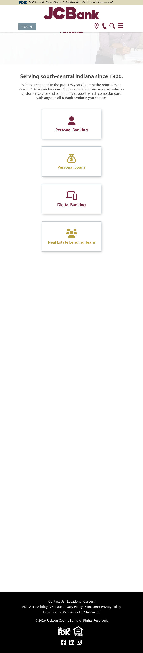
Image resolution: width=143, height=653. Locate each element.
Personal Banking (71, 129)
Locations (74, 601)
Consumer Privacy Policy (103, 606)
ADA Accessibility (35, 606)
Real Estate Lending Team (71, 242)
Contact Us (56, 601)
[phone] (104, 26)
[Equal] (79, 631)
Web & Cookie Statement (81, 612)
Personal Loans (71, 167)
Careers (89, 601)
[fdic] (65, 631)
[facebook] (63, 643)
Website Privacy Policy (66, 606)
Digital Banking (71, 204)
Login (27, 26)
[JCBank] (71, 14)
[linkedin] (71, 643)
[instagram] (79, 643)
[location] (96, 26)
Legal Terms (52, 612)
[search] (112, 26)
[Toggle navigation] (120, 25)
